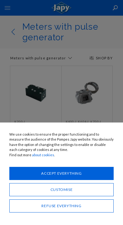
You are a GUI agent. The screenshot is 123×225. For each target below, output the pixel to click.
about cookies (43, 155)
